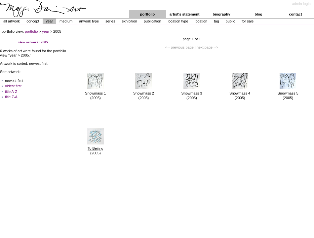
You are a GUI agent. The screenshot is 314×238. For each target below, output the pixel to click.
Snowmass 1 (95, 93)
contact (295, 14)
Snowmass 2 (143, 93)
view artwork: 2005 (33, 42)
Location (201, 21)
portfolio (147, 14)
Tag (216, 21)
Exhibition (129, 21)
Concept (32, 21)
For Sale (248, 21)
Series (110, 21)
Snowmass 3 (191, 93)
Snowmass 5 (288, 93)
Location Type (178, 21)
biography (221, 14)
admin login (301, 4)
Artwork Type (89, 21)
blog (258, 14)
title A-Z (11, 92)
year (45, 31)
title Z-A (11, 97)
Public (230, 21)
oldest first (13, 86)
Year (49, 21)
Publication (152, 21)
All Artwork (11, 21)
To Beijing (95, 148)
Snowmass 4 (239, 93)
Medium (65, 21)
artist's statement (185, 14)
